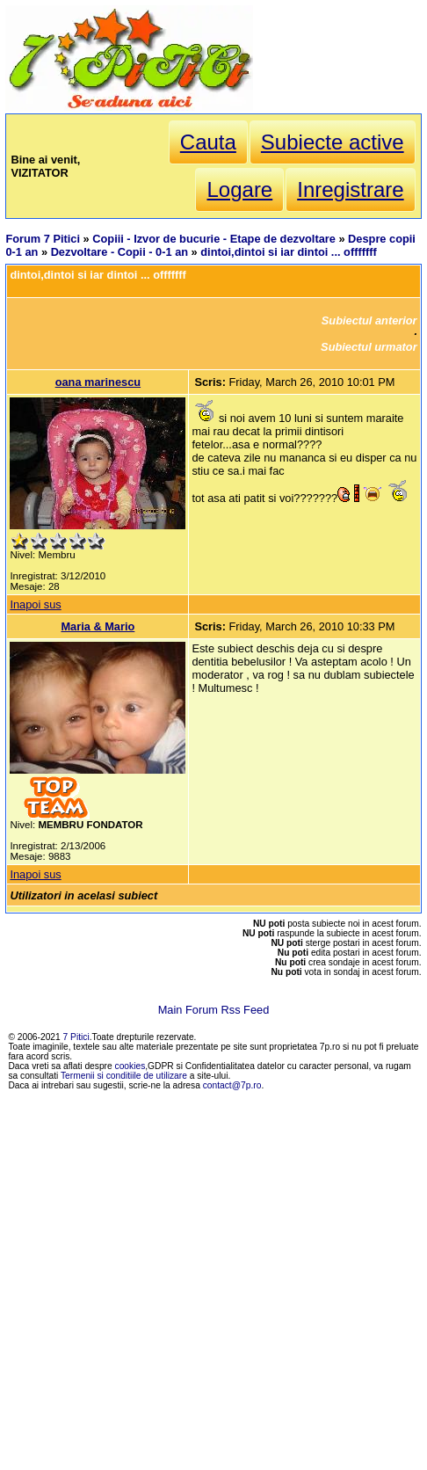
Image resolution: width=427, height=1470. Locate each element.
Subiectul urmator (369, 346)
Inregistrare (350, 189)
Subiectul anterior (369, 320)
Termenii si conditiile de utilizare (124, 1076)
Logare (239, 189)
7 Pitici (76, 1037)
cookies (130, 1066)
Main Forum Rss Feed (214, 1009)
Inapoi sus (35, 604)
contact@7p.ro (232, 1085)
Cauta (208, 142)
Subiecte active (332, 142)
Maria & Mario (97, 626)
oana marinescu (98, 382)
